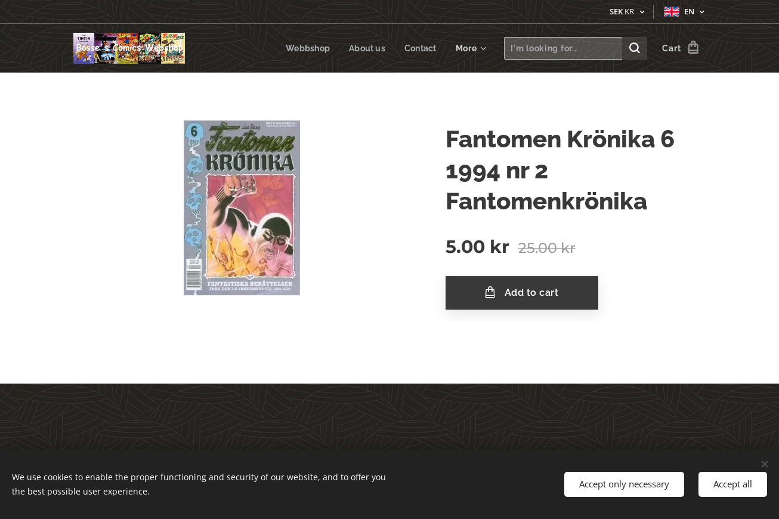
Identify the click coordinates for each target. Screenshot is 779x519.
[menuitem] (306, 48)
